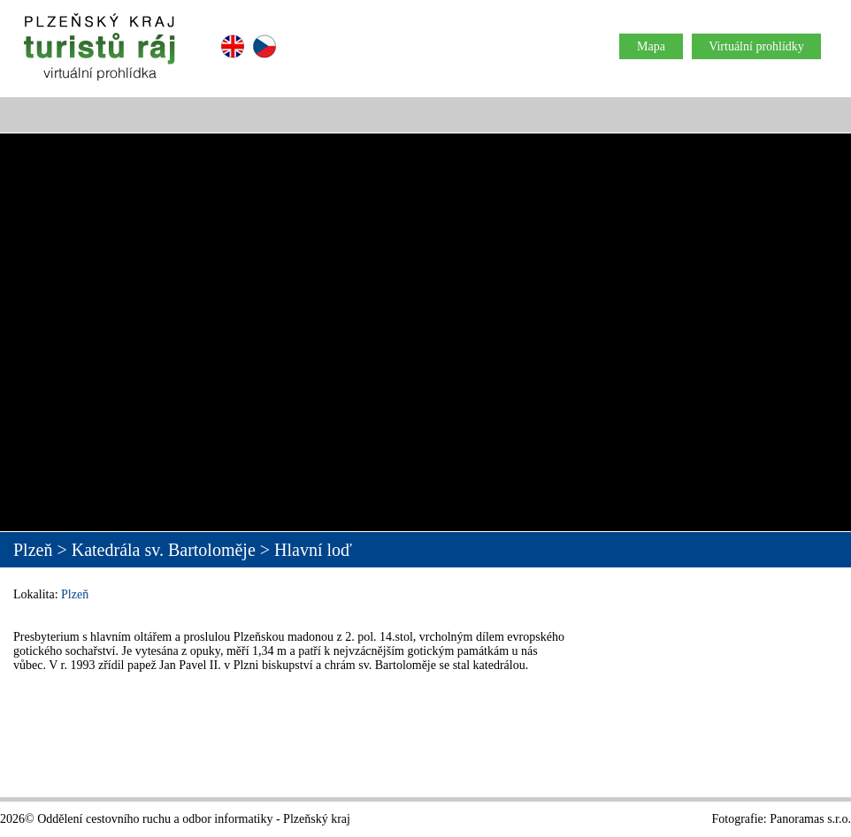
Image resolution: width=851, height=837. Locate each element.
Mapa (651, 46)
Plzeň (74, 594)
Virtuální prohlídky (756, 46)
